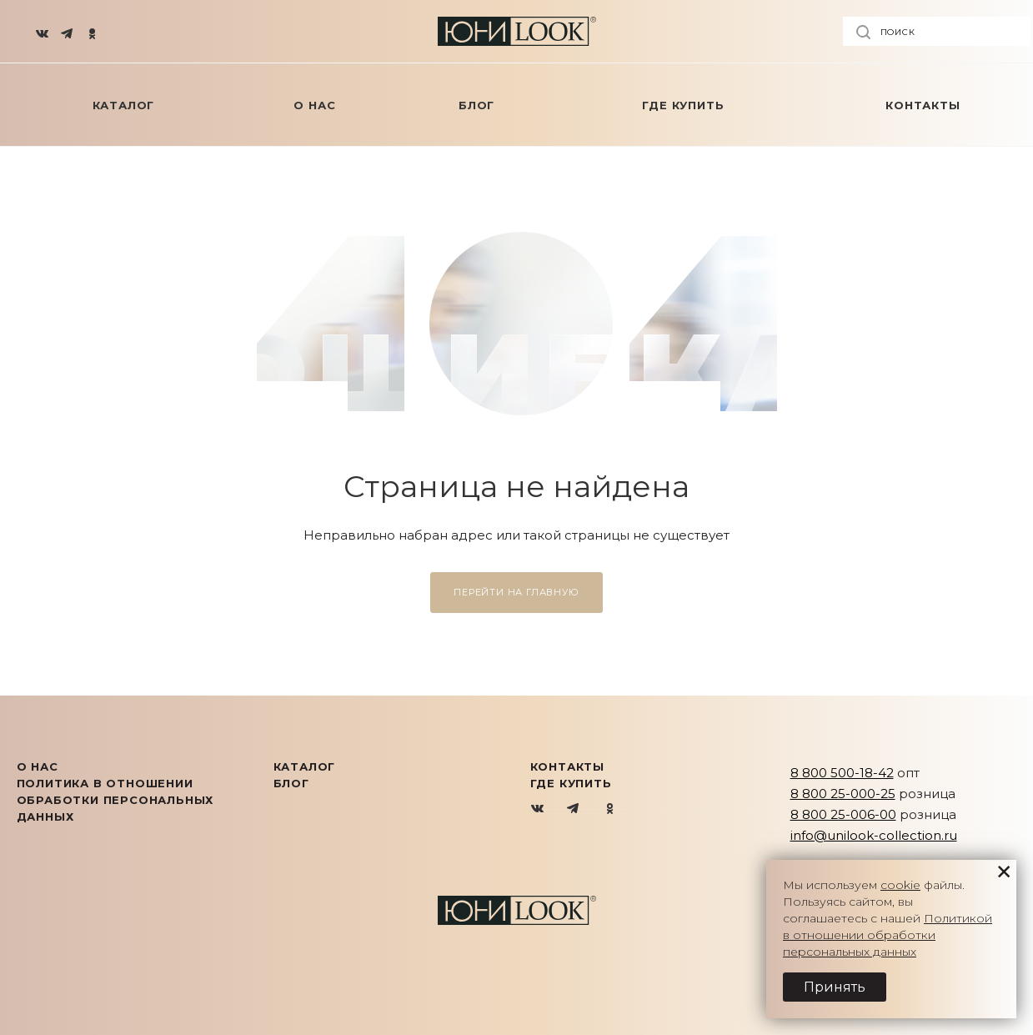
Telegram (574, 809)
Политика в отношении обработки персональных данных (115, 799)
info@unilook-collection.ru (873, 835)
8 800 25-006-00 (843, 814)
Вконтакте (538, 809)
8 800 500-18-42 (842, 773)
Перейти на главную (516, 592)
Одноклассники (610, 809)
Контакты (567, 766)
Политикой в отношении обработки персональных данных (887, 935)
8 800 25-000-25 (842, 793)
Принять (834, 987)
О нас (37, 766)
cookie (900, 884)
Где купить (571, 783)
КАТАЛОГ (304, 766)
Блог (291, 783)
